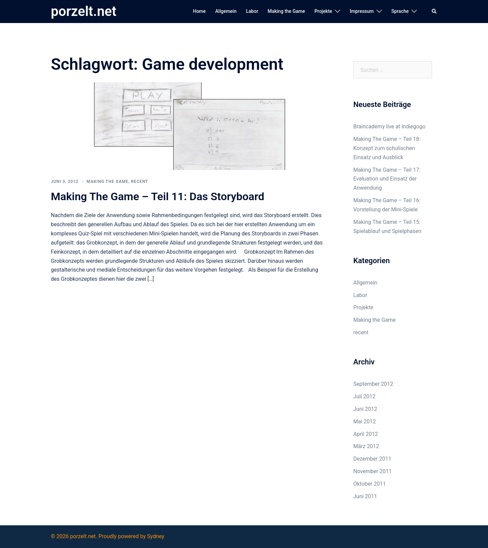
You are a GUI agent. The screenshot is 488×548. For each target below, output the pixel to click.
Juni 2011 (365, 496)
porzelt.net (83, 11)
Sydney (155, 536)
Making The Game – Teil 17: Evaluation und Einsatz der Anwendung (387, 179)
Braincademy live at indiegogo (389, 126)
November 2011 (372, 471)
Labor (252, 11)
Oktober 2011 (369, 484)
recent (139, 181)
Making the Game (286, 11)
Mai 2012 (364, 421)
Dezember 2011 (372, 459)
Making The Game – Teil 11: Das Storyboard (157, 196)
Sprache (400, 11)
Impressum (362, 11)
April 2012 (365, 434)
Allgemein (226, 11)
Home (199, 11)
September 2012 (373, 384)
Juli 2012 (364, 396)
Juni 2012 (365, 409)
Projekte (323, 11)
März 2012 (366, 446)
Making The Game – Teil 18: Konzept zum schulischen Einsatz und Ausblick (387, 148)
